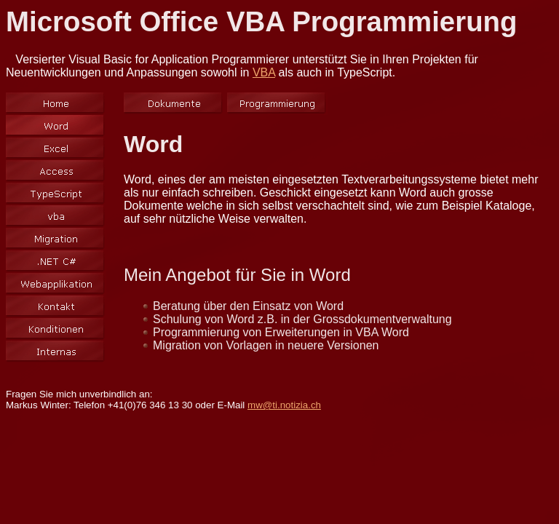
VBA (264, 72)
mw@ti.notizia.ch (284, 405)
